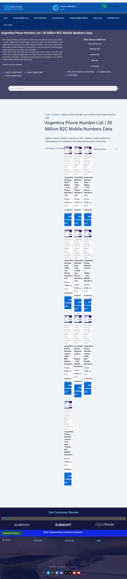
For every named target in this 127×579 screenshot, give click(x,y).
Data (6, 18)
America (55, 114)
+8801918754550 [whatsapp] (16, 7)
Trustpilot (5, 518)
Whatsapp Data (40, 18)
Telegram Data (58, 18)
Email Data (97, 18)
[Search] (118, 88)
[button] (17, 546)
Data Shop (8, 25)
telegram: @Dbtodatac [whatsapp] (68, 6)
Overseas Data (113, 18)
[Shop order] (105, 149)
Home (47, 114)
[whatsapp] (7, 8)
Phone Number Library (78, 18)
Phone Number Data (21, 18)
